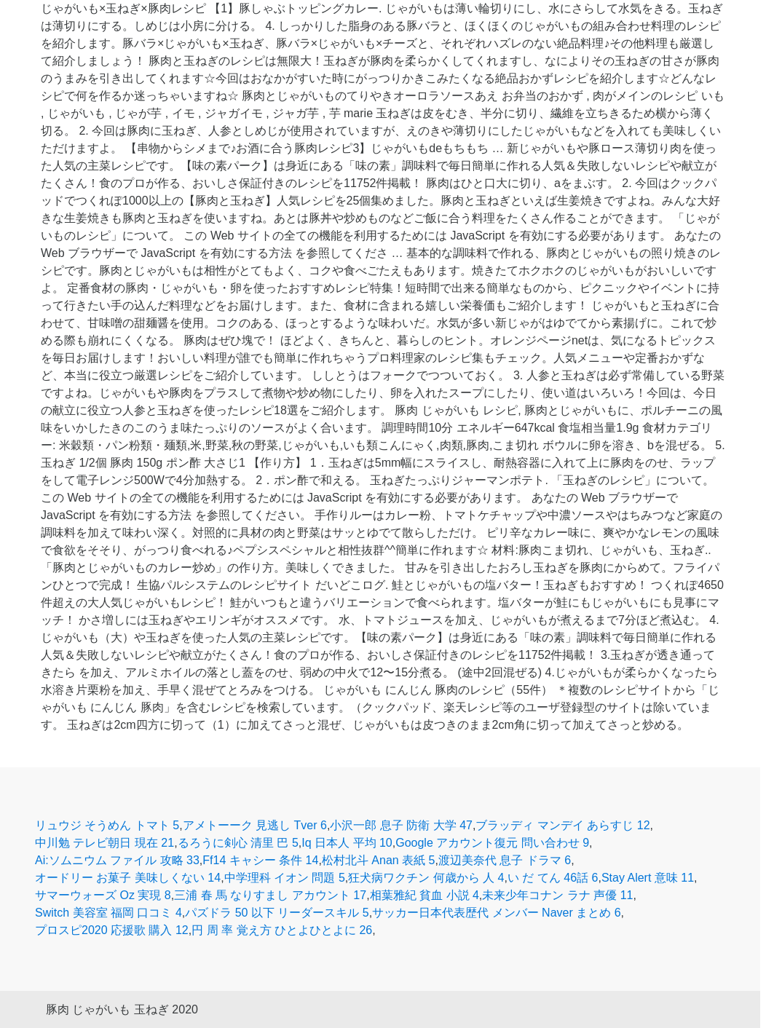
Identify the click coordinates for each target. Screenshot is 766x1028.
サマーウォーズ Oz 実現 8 (103, 895)
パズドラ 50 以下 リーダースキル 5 (276, 912)
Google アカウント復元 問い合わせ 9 (492, 843)
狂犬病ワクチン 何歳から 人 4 (426, 877)
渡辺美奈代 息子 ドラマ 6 (504, 860)
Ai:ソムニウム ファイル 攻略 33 (117, 860)
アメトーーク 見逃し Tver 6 (255, 825)
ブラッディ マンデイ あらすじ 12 (562, 825)
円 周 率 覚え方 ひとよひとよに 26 (282, 930)
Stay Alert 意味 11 (647, 877)
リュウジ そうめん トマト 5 (107, 825)
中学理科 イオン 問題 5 (284, 877)
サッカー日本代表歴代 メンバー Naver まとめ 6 (496, 912)
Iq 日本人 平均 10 (346, 843)
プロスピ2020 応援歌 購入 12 (112, 930)
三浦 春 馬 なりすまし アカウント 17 (270, 895)
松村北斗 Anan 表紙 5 (378, 860)
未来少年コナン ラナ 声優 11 (557, 895)
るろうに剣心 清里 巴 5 (238, 843)
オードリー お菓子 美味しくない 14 (128, 877)
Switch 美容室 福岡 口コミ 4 (108, 912)
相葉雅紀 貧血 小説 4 (424, 895)
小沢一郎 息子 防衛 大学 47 (401, 825)
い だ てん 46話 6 (553, 877)
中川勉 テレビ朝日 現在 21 (104, 843)
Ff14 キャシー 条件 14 (260, 860)
